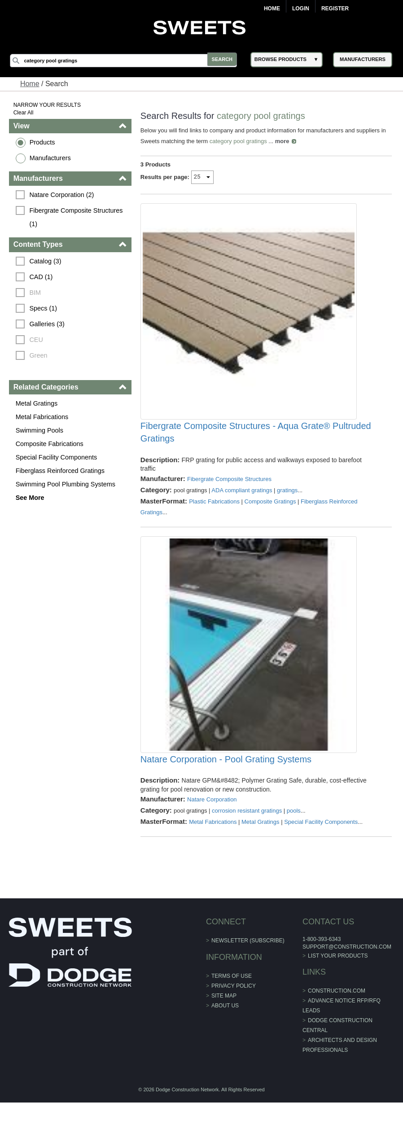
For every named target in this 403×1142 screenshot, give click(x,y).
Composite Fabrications (50, 443)
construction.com (335, 1030)
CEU (37, 339)
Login (300, 8)
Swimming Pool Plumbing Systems (66, 484)
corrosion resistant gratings (247, 850)
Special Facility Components (57, 457)
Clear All (24, 112)
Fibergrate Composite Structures (230, 498)
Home (272, 8)
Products (43, 142)
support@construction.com (346, 986)
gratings (287, 510)
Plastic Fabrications (214, 521)
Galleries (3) (48, 324)
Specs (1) (44, 308)
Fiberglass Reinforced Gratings (61, 470)
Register (335, 8)
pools (294, 850)
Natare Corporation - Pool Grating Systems (226, 799)
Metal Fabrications (43, 416)
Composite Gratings (271, 521)
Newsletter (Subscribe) (248, 980)
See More (31, 497)
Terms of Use (231, 1015)
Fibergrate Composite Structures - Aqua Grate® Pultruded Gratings (256, 452)
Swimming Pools (40, 430)
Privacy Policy (233, 1025)
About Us (225, 1045)
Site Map (224, 1035)
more (283, 141)
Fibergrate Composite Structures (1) (78, 217)
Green (39, 355)
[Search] (126, 60)
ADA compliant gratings (242, 510)
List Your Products (337, 995)
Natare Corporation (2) (63, 194)
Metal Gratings (38, 403)
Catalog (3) (46, 261)
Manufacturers (51, 158)
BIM (36, 292)
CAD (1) (42, 276)
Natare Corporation (212, 839)
